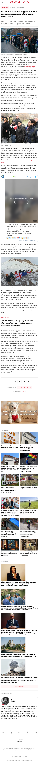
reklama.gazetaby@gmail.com (25, 760)
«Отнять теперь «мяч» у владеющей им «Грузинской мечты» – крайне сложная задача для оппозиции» (17, 323)
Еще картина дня (19, 686)
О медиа (19, 741)
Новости (5, 7)
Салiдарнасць (20, 7)
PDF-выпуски (19, 739)
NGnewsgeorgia (29, 67)
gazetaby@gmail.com (12, 760)
